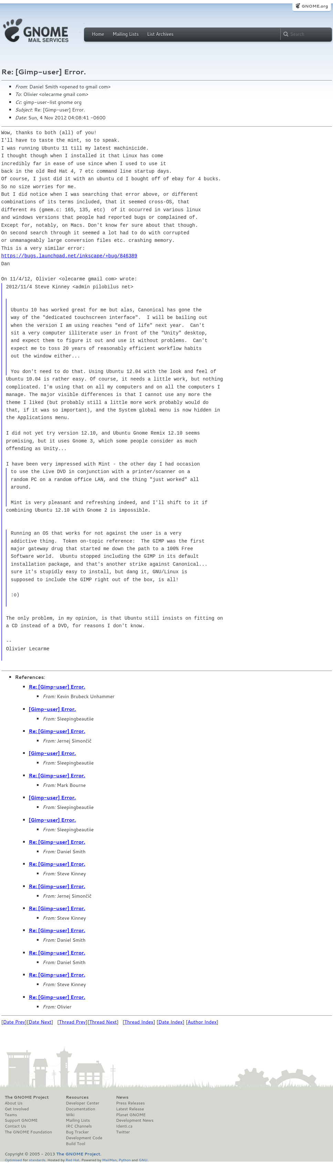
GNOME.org (314, 6)
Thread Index (139, 1021)
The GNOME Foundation (28, 1132)
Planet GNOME (131, 1115)
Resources (77, 1097)
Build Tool (75, 1143)
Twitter (123, 1132)
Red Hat (72, 1159)
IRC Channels (79, 1126)
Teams (11, 1115)
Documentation (80, 1109)
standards (37, 1159)
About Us (14, 1103)
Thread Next (103, 1021)
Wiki (70, 1115)
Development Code (84, 1138)
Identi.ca (124, 1126)
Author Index (202, 1021)
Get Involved (17, 1109)
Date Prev (14, 1021)
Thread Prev (72, 1021)
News (122, 1097)
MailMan (109, 1159)
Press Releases (130, 1103)
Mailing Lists (126, 34)
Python (125, 1159)
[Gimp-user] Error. (52, 709)
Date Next (40, 1021)
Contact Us (15, 1126)
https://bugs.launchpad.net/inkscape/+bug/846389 (69, 256)
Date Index (170, 1021)
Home (98, 34)
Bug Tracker (77, 1132)
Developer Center (82, 1103)
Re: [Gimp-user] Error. (57, 686)
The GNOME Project (27, 1097)
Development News (135, 1120)
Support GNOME (21, 1120)
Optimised (13, 1159)
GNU (143, 1159)
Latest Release (130, 1109)
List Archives (160, 34)
